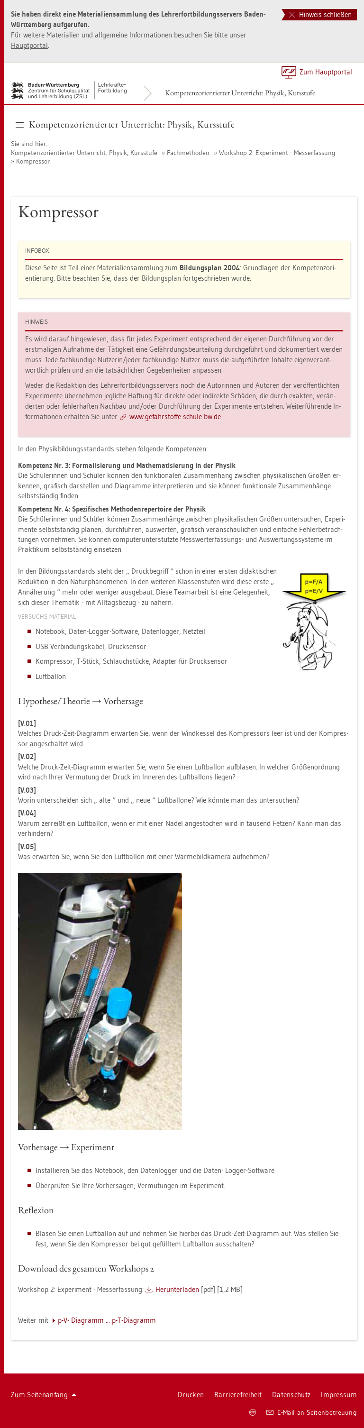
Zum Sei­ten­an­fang (43, 1394)
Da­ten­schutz (291, 1394)
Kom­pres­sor (33, 161)
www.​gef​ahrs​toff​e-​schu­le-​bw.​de (175, 416)
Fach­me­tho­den (188, 152)
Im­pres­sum (339, 1394)
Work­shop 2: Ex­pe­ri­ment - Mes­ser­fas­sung (277, 152)
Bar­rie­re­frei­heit (238, 1394)
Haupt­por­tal (29, 45)
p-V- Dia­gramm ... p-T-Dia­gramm (107, 1320)
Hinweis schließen (320, 14)
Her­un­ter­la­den (177, 1289)
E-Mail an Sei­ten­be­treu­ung (311, 1412)
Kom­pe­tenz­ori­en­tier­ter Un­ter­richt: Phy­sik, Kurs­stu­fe (240, 93)
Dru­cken (191, 1394)
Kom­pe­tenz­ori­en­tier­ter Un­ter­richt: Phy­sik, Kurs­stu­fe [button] (125, 124)
